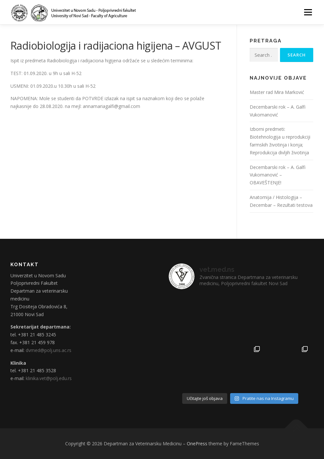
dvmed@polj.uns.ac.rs (48, 350)
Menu (308, 12)
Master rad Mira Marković (277, 92)
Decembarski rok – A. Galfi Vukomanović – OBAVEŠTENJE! (277, 175)
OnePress (197, 443)
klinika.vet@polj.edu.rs (49, 378)
